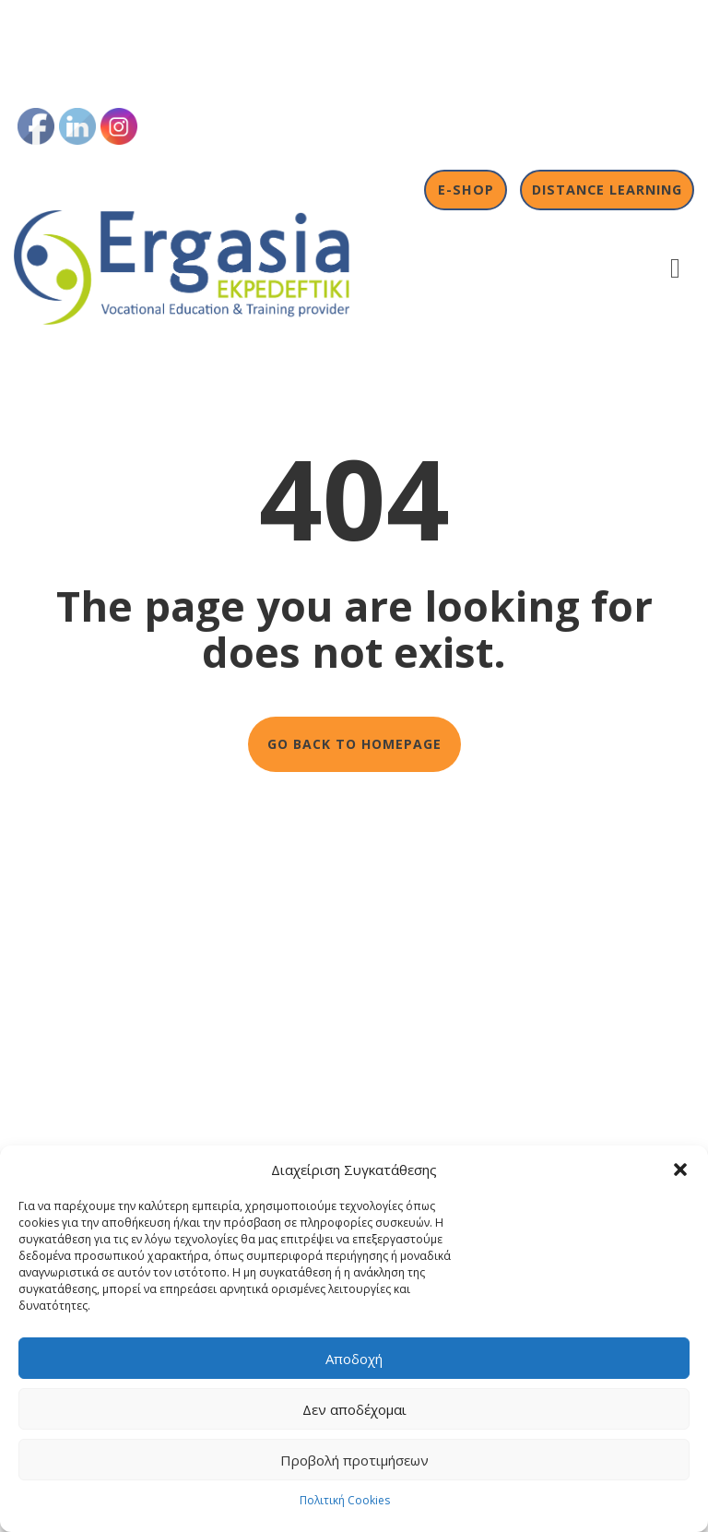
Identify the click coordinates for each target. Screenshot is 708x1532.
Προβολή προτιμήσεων (354, 1460)
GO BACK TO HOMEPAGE (354, 744)
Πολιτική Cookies (345, 1500)
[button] (680, 1169)
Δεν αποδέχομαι (354, 1409)
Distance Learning (607, 189)
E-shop (466, 189)
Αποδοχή (354, 1358)
